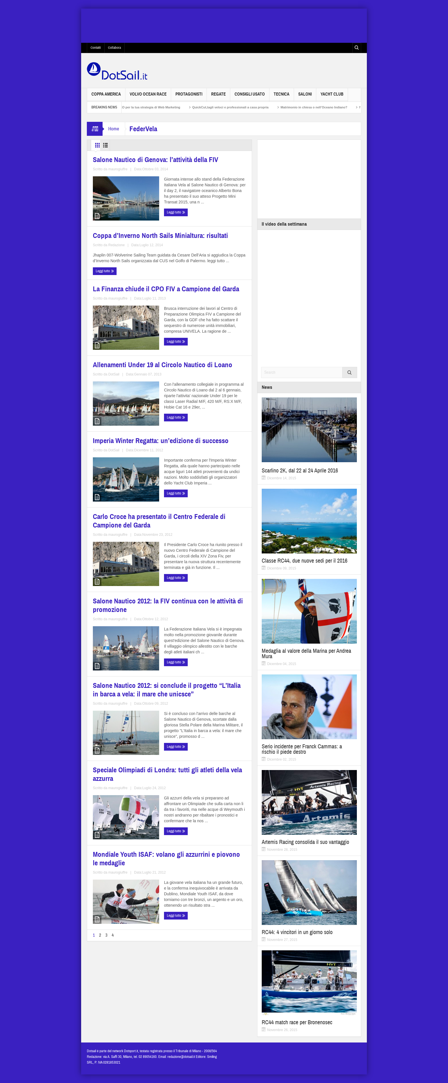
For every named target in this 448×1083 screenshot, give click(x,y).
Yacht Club (332, 97)
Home (113, 129)
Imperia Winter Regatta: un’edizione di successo (117, 449)
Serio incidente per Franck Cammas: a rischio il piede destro (302, 749)
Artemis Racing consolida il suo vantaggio (305, 842)
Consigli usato (249, 97)
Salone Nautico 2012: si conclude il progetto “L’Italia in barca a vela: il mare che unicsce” (210, 577)
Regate (218, 97)
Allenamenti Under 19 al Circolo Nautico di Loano (207, 332)
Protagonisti (189, 97)
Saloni (305, 97)
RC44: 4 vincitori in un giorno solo (297, 932)
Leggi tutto (103, 259)
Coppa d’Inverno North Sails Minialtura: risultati (204, 161)
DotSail (213, 366)
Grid (100, 145)
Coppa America (106, 97)
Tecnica (281, 97)
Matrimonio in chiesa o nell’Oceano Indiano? (322, 107)
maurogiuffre (133, 248)
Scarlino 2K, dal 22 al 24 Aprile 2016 (300, 470)
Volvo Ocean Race (148, 97)
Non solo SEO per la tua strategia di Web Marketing (150, 107)
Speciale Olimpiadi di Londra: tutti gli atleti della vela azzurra (127, 698)
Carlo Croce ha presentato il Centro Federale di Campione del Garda (209, 453)
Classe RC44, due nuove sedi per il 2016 (304, 560)
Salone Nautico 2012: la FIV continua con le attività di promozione (120, 577)
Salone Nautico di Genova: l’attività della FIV (120, 214)
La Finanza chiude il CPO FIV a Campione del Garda (124, 332)
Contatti (96, 48)
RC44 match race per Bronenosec (297, 1022)
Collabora (114, 48)
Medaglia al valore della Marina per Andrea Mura (306, 653)
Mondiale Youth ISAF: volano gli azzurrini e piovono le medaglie (208, 698)
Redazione (212, 195)
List (122, 145)
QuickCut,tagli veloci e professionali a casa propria (239, 107)
